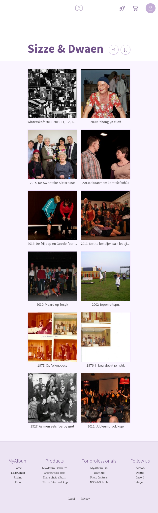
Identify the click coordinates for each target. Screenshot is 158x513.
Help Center (18, 472)
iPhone (46, 482)
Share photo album (54, 477)
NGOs (93, 482)
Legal (71, 498)
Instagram (140, 482)
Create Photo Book (54, 472)
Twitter (139, 472)
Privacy (85, 498)
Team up (99, 472)
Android (57, 482)
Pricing (18, 477)
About (18, 482)
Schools (103, 482)
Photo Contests (98, 477)
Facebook (139, 468)
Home (18, 468)
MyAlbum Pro (98, 468)
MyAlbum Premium (54, 468)
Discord (140, 477)
